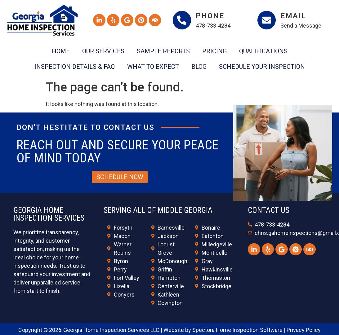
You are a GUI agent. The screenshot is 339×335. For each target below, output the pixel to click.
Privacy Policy (304, 330)
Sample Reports (163, 51)
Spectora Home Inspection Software (237, 330)
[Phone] (182, 20)
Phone (210, 15)
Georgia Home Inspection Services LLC (111, 330)
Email (293, 15)
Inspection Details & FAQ (74, 66)
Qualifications (263, 51)
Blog (199, 66)
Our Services (103, 51)
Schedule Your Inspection (262, 66)
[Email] (266, 20)
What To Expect (153, 66)
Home (61, 51)
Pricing (214, 51)
